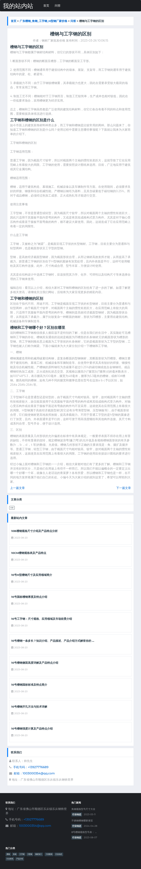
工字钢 (21, 854)
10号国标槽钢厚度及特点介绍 (29, 597)
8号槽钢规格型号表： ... (84, 832)
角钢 (14, 854)
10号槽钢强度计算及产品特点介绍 (32, 728)
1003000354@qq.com (35, 825)
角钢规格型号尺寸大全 (83, 809)
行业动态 (76, 814)
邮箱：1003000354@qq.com (34, 773)
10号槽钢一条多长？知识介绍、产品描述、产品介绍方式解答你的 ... (52, 640)
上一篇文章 (17, 488)
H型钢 (30, 854)
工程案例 (49, 854)
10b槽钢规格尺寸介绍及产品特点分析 (34, 531)
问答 (58, 5)
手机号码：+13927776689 (30, 767)
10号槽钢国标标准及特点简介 (29, 684)
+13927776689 (34, 819)
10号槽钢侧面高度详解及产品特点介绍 (34, 662)
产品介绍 (19, 859)
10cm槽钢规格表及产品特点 (28, 553)
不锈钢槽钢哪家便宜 (82, 820)
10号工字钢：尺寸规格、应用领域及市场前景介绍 (41, 619)
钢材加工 (38, 854)
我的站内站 (18, 6)
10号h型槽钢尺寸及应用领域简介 (31, 575)
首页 (46, 5)
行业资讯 (10, 859)
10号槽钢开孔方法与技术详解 (29, 706)
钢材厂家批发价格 (53, 40)
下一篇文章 (123, 488)
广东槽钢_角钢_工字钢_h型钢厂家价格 (43, 21)
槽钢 (8, 854)
